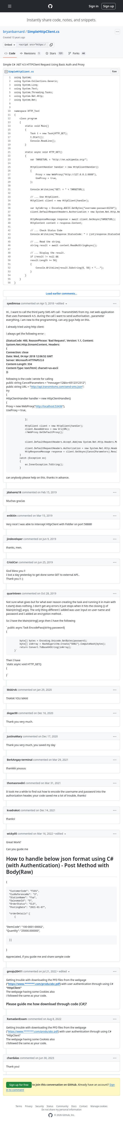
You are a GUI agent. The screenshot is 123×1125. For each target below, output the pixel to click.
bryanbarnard (14, 31)
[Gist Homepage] (50, 6)
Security (39, 1106)
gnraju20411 (15, 971)
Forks (77, 53)
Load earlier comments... (61, 293)
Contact (83, 1106)
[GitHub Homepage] (50, 1115)
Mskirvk (12, 689)
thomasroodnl (16, 783)
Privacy (28, 1106)
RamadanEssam (17, 1019)
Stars (54, 53)
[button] (51, 44)
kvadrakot (13, 810)
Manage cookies (99, 1106)
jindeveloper (15, 539)
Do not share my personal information (62, 1109)
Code (9, 53)
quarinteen (14, 593)
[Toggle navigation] (9, 6)
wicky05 (12, 833)
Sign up (108, 6)
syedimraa (13, 303)
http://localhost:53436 (49, 406)
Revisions (30, 53)
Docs (74, 1106)
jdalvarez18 (14, 492)
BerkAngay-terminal (19, 759)
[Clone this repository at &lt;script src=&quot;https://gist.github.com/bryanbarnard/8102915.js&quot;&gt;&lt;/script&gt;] (32, 44)
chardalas (13, 1058)
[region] (61, 180)
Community (62, 1106)
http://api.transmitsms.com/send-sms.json (57, 386)
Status (50, 1106)
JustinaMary (14, 736)
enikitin (12, 515)
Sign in (94, 6)
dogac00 (12, 713)
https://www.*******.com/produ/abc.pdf (34, 984)
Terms (19, 1106)
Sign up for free (19, 1085)
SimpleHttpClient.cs (43, 31)
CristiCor (12, 562)
